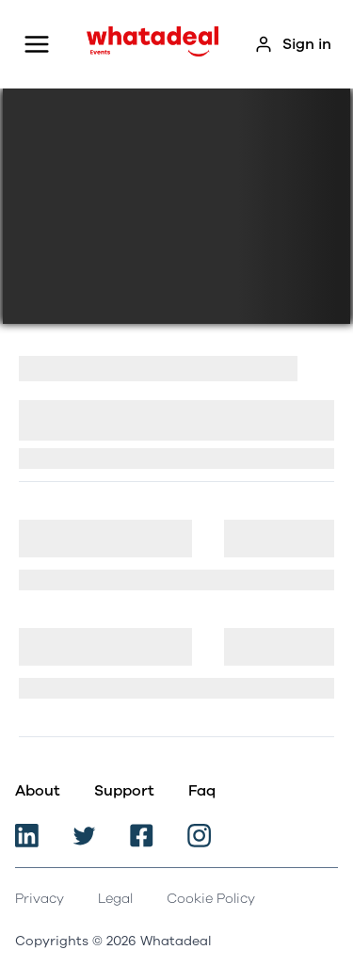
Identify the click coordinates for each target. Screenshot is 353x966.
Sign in (292, 44)
